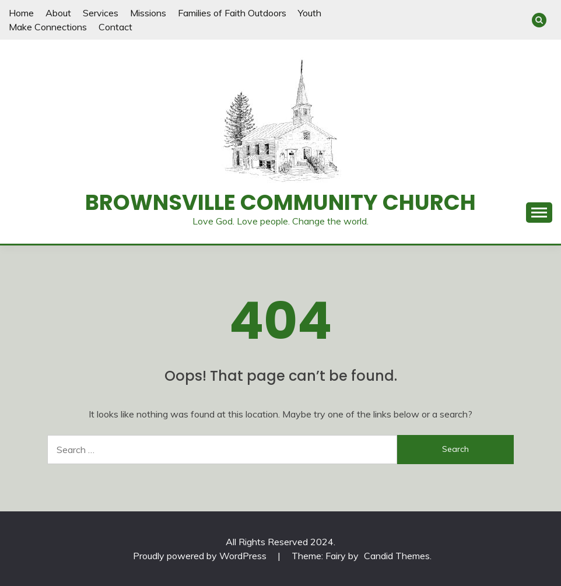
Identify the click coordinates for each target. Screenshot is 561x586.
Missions (148, 13)
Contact (115, 27)
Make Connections (48, 27)
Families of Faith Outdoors (232, 13)
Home (21, 13)
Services (100, 13)
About (58, 13)
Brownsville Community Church (280, 202)
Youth (309, 13)
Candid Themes (397, 556)
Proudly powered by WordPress (201, 556)
